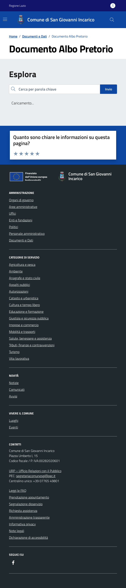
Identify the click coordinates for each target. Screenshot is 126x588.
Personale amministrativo (27, 233)
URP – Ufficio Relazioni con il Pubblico (35, 470)
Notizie (14, 382)
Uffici (12, 213)
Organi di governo (21, 199)
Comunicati (16, 389)
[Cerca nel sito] (112, 20)
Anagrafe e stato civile (24, 277)
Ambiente (16, 271)
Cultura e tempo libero (24, 304)
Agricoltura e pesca (22, 264)
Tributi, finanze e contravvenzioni (31, 345)
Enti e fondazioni (20, 220)
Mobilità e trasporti (22, 331)
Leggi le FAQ (17, 490)
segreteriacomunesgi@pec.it (35, 475)
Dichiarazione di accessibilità (28, 537)
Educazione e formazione (26, 311)
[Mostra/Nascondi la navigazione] (5, 19)
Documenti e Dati (21, 240)
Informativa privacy (22, 524)
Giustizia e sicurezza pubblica (29, 318)
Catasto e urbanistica (23, 298)
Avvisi (13, 396)
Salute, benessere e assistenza (30, 338)
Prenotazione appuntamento (29, 497)
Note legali (16, 530)
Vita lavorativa (19, 358)
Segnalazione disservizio (25, 503)
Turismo (14, 351)
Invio (108, 89)
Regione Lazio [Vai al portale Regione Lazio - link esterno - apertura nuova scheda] (17, 5)
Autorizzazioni (18, 291)
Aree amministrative (23, 206)
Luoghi (13, 420)
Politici (13, 226)
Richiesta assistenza (23, 510)
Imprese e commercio (24, 324)
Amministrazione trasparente (29, 517)
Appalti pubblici (19, 284)
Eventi (13, 427)
